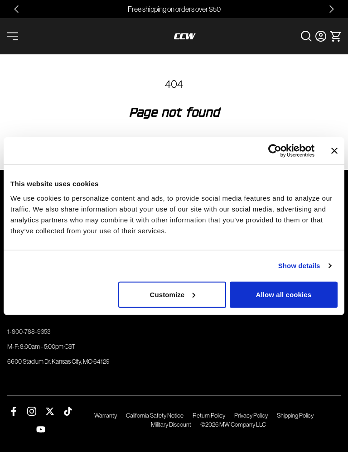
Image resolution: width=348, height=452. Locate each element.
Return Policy (209, 415)
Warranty (105, 415)
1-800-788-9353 (28, 331)
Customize (173, 294)
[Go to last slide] (16, 9)
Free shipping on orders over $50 (174, 9)
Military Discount (171, 424)
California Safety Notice (155, 415)
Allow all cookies (284, 294)
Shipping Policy (295, 415)
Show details (299, 265)
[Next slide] (331, 9)
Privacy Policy (251, 415)
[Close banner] (334, 151)
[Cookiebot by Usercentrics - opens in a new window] (274, 151)
